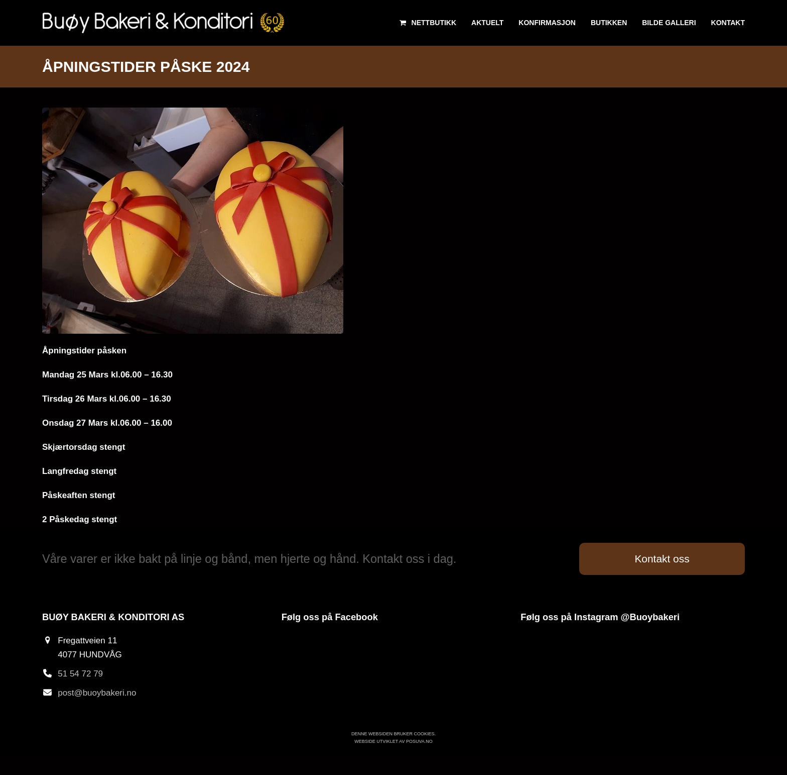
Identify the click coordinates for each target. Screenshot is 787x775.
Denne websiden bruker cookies (393, 733)
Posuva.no (419, 741)
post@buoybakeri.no (97, 693)
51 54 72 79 (80, 674)
